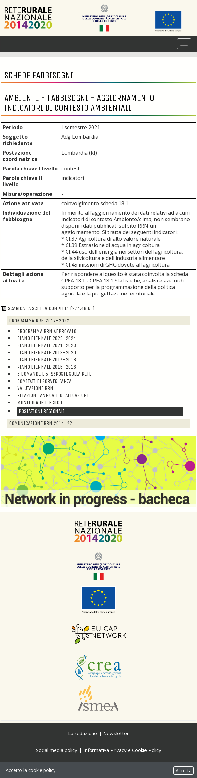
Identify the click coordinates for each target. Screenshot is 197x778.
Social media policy (56, 750)
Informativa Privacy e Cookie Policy (122, 750)
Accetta (183, 770)
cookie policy (41, 770)
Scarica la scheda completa (47, 308)
